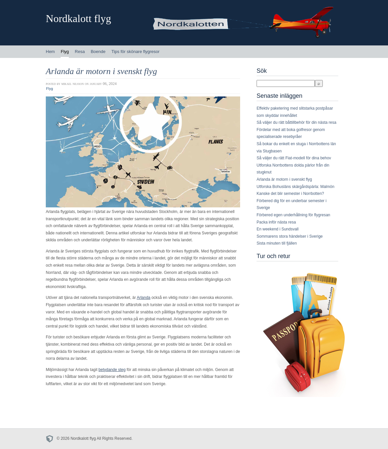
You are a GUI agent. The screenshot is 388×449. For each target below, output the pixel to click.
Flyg (65, 51)
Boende (98, 51)
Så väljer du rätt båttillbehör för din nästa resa (296, 122)
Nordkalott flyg (78, 18)
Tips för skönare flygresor (135, 51)
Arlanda (143, 297)
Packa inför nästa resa (276, 222)
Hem (50, 51)
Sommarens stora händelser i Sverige (290, 236)
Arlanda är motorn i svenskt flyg (101, 71)
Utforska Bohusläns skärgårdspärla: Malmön (295, 186)
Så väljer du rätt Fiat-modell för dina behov (294, 158)
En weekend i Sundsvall (277, 229)
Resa (80, 51)
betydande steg (111, 369)
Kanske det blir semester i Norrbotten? (290, 193)
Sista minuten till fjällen (277, 243)
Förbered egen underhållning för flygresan (293, 215)
